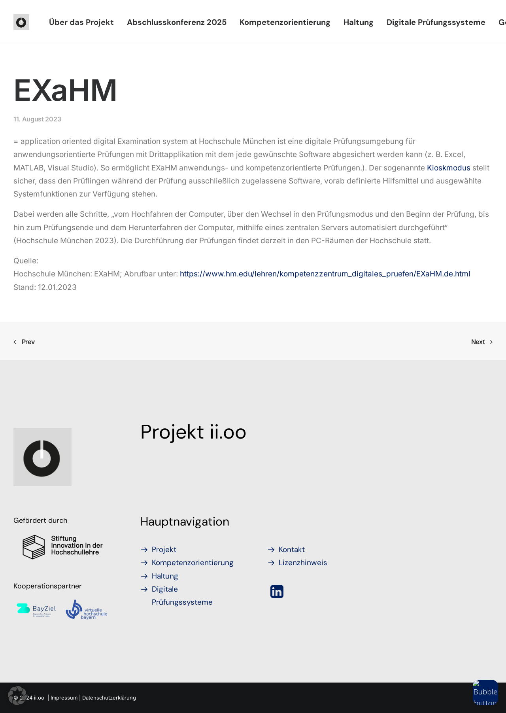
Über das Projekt (81, 22)
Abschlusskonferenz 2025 (177, 22)
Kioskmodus (448, 167)
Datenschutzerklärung (109, 697)
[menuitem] (81, 22)
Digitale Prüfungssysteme (436, 22)
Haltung (359, 22)
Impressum (64, 697)
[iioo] (21, 22)
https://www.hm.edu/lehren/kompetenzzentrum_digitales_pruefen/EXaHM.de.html (325, 273)
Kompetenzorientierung (285, 22)
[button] (277, 595)
